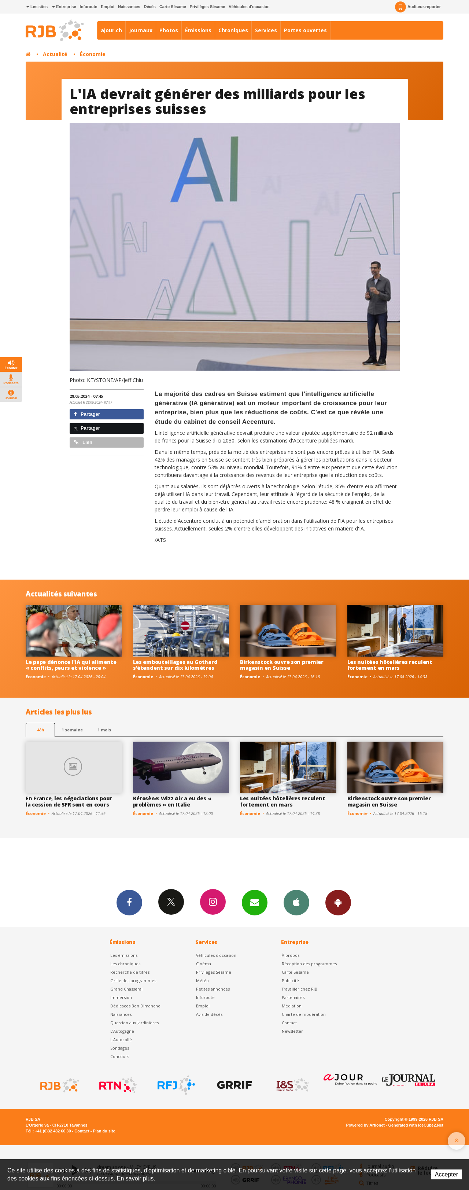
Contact (289, 1022)
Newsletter (292, 1031)
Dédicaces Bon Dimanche (135, 1005)
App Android (338, 902)
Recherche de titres (129, 972)
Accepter (446, 1174)
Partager (87, 414)
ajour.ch (111, 30)
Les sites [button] (37, 6)
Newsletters (254, 902)
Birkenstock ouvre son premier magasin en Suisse (282, 665)
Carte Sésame (172, 6)
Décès (150, 6)
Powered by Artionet (365, 1125)
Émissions (198, 30)
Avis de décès (209, 1014)
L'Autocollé (121, 1039)
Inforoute (88, 6)
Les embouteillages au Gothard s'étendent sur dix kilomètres (175, 665)
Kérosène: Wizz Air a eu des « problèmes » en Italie (172, 801)
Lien (83, 442)
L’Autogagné (122, 1031)
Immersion (121, 997)
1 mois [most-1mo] (104, 729)
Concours (119, 1056)
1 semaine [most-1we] (72, 729)
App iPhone (296, 902)
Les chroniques (125, 963)
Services (266, 30)
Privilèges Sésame (207, 6)
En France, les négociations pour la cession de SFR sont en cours (69, 801)
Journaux (140, 30)
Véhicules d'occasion (249, 6)
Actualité (55, 54)
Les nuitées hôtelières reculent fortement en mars (389, 665)
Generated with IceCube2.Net (415, 1125)
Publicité (290, 980)
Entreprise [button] (64, 6)
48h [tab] (40, 729)
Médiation (292, 1005)
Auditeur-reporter (418, 6)
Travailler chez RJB (299, 989)
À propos (290, 955)
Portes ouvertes (305, 30)
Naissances (129, 6)
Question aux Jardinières (134, 1022)
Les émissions (123, 955)
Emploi (107, 6)
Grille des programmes (133, 980)
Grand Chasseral (126, 989)
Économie (93, 54)
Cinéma (203, 963)
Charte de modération (304, 1014)
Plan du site (104, 1131)
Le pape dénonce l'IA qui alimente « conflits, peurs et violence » (71, 665)
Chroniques (233, 30)
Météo (202, 980)
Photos (168, 30)
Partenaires (293, 997)
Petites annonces (213, 989)
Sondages (119, 1048)
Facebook (129, 902)
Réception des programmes (309, 963)
